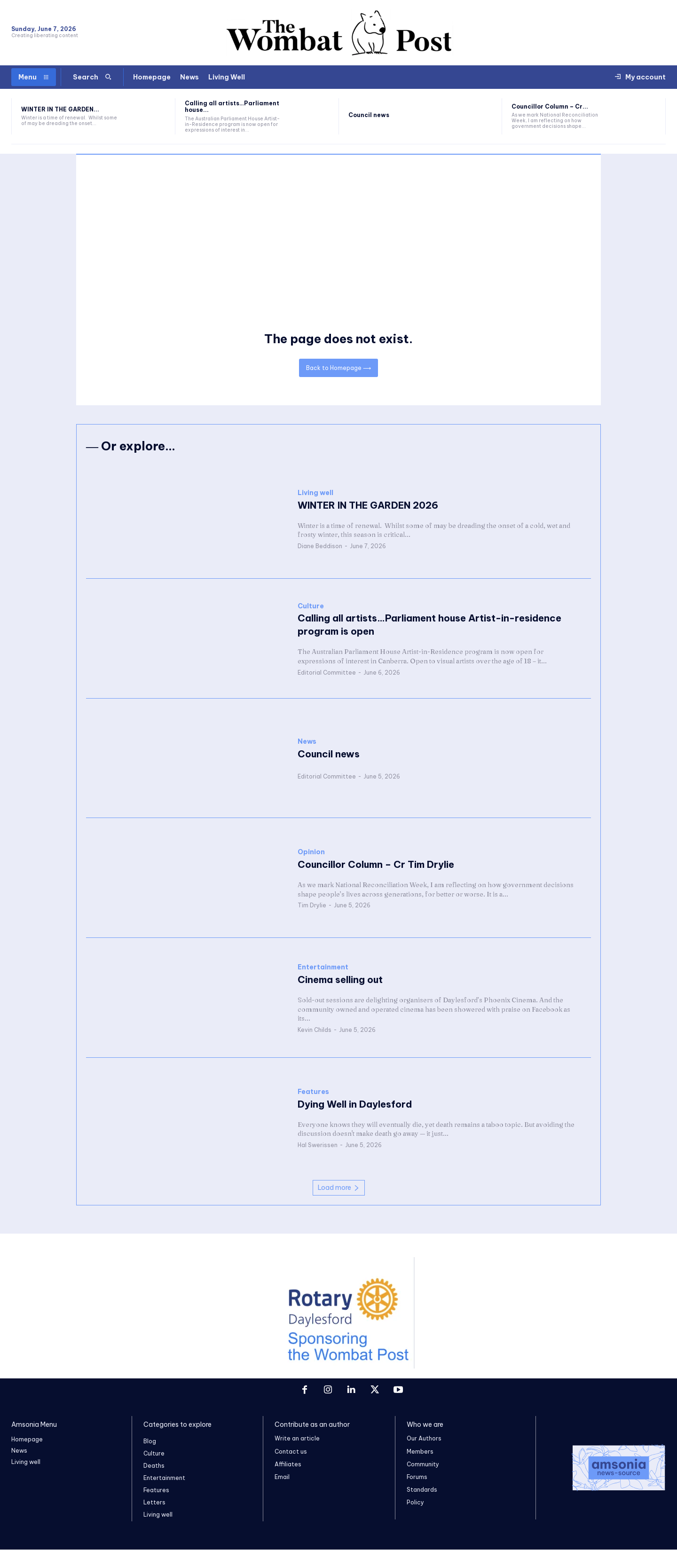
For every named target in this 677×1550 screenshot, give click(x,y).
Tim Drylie (312, 905)
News (307, 742)
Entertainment (323, 967)
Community (423, 1464)
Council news (368, 114)
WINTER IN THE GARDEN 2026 (368, 505)
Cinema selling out (340, 979)
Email (282, 1476)
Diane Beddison (320, 546)
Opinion (311, 852)
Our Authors (424, 1438)
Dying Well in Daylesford (355, 1104)
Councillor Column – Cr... (550, 106)
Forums (417, 1476)
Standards (422, 1489)
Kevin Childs (314, 1029)
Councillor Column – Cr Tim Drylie (376, 864)
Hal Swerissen (318, 1145)
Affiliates (288, 1464)
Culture (311, 606)
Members (420, 1451)
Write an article (297, 1438)
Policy (415, 1502)
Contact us (291, 1451)
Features (313, 1092)
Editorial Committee (327, 672)
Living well (315, 493)
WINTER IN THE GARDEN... (60, 109)
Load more (339, 1187)
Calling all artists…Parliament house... (232, 106)
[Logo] (606, 1467)
